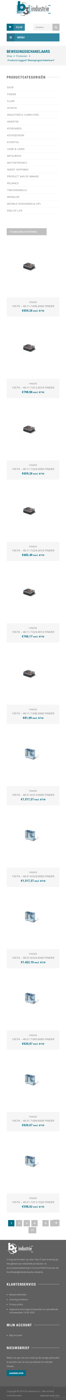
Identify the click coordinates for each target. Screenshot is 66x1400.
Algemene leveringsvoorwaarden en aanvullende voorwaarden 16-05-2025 (33, 1311)
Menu (16, 37)
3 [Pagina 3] (26, 1223)
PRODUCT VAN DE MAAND (23, 176)
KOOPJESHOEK (15, 135)
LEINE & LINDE (16, 149)
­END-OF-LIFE (14, 210)
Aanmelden (16, 1373)
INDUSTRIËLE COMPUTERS (23, 114)
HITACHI (12, 108)
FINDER (11, 94)
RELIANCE (13, 183)
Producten (21, 56)
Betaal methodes (17, 1294)
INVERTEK (13, 121)
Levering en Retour (18, 1299)
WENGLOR (13, 197)
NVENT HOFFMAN (17, 169)
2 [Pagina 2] (19, 1223)
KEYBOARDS (14, 128)
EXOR (10, 87)
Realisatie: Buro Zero (49, 1395)
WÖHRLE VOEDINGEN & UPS (24, 203)
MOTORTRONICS (17, 162)
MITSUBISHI (14, 155)
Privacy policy (16, 1304)
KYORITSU (13, 142)
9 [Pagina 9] (45, 1223)
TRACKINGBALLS (17, 190)
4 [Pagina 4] (34, 1223)
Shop (9, 56)
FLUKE (11, 101)
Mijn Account (15, 1335)
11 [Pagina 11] (32, 1230)
